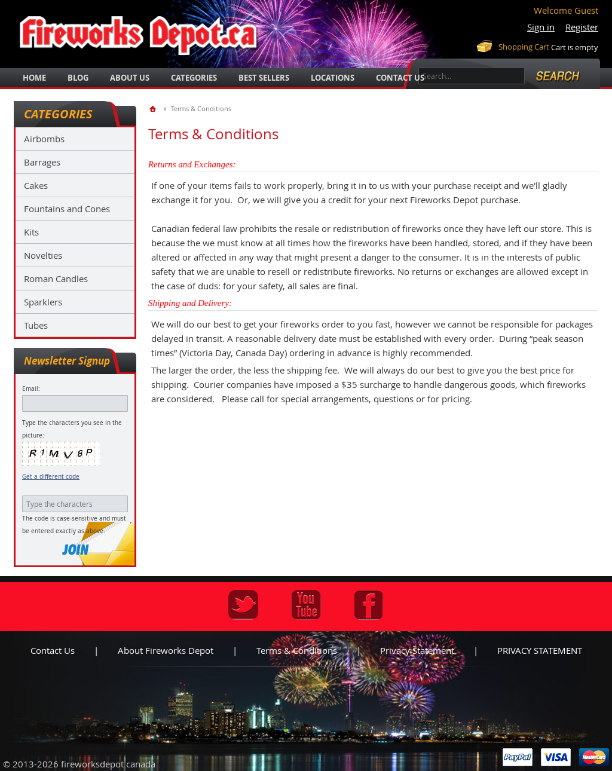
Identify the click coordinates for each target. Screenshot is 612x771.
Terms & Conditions (296, 650)
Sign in (541, 27)
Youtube (306, 605)
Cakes (36, 185)
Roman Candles (56, 278)
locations (332, 77)
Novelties (43, 255)
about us (129, 77)
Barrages (42, 162)
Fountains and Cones (67, 209)
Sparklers (43, 302)
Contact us (52, 650)
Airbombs (44, 139)
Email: (31, 389)
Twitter (243, 605)
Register (581, 27)
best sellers (263, 77)
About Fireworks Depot (165, 650)
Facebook (369, 605)
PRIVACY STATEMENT (539, 650)
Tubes (36, 325)
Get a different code (50, 477)
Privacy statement (417, 650)
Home (34, 77)
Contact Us (400, 77)
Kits (31, 232)
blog (78, 77)
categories (194, 77)
